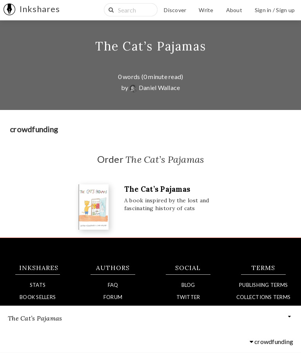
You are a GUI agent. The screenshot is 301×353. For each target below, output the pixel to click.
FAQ (113, 285)
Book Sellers (38, 297)
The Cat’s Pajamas (150, 46)
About (234, 10)
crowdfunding (272, 342)
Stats (37, 285)
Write (206, 10)
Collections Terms (263, 297)
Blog (188, 285)
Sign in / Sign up (275, 10)
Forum (112, 297)
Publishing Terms (263, 285)
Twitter (188, 297)
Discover (175, 10)
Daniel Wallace (155, 87)
